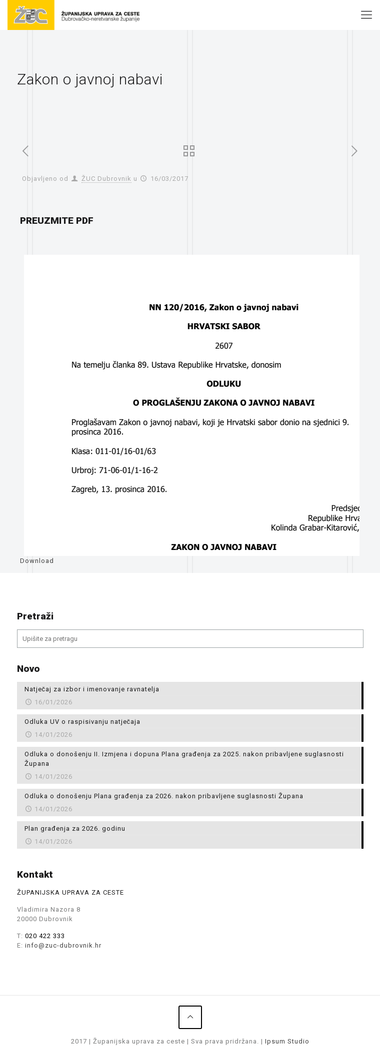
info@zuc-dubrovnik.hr (63, 945)
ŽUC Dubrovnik (107, 178)
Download (37, 560)
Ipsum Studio (287, 1041)
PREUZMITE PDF (57, 220)
